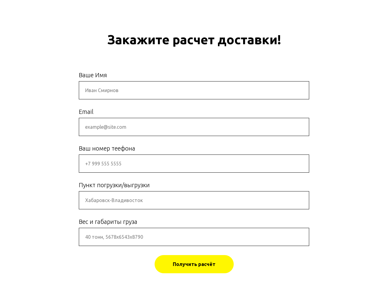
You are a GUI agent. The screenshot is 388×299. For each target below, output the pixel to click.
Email (86, 111)
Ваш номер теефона (107, 148)
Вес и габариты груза (108, 221)
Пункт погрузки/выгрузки (114, 184)
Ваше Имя (93, 74)
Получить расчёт (194, 264)
